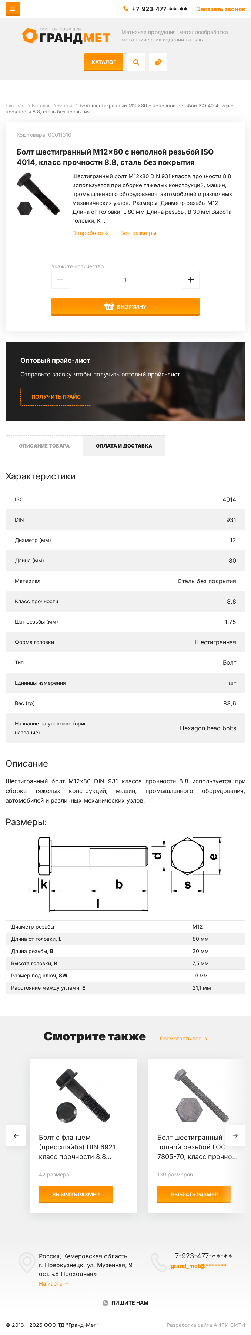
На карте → (54, 1283)
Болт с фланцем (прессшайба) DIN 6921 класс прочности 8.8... (77, 1146)
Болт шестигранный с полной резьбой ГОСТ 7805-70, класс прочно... (197, 1146)
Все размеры (138, 232)
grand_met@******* (198, 1265)
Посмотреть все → (184, 1038)
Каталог (103, 62)
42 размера (54, 1174)
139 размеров (175, 1174)
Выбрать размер (76, 1194)
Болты (65, 106)
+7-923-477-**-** (160, 9)
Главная (15, 106)
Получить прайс (56, 396)
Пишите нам (129, 1302)
